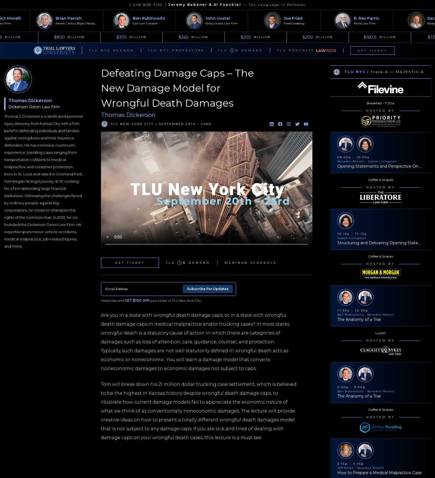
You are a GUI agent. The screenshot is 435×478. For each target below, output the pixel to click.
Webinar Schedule (250, 263)
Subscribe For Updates (208, 289)
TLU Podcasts (306, 50)
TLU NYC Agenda (111, 50)
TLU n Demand (240, 50)
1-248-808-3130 (146, 4)
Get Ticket (372, 50)
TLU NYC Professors (176, 50)
